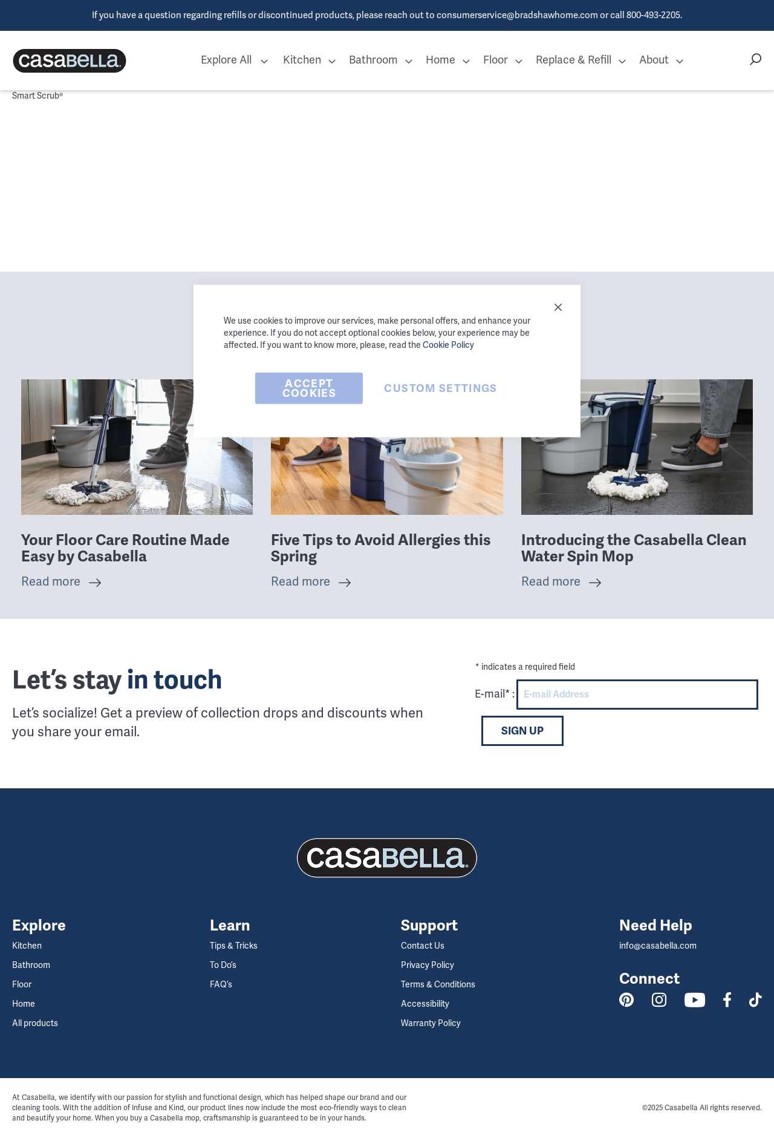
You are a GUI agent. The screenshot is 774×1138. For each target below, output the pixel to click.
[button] (264, 61)
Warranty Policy (431, 1023)
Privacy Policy (427, 965)
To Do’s (223, 965)
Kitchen (27, 946)
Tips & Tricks (234, 946)
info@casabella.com (658, 946)
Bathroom (31, 965)
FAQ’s (221, 984)
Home (23, 1004)
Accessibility (425, 1004)
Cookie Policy (448, 344)
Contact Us (422, 946)
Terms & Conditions (438, 984)
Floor (21, 984)
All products (35, 1023)
